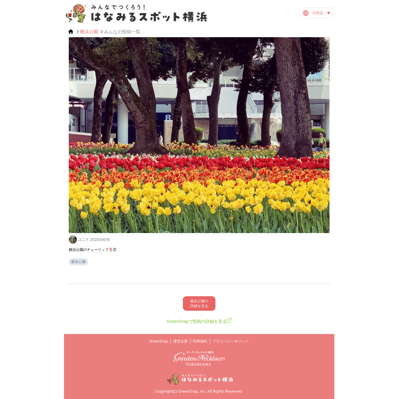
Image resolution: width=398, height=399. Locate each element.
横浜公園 (89, 31)
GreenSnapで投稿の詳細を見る (197, 321)
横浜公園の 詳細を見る (199, 303)
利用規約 (200, 341)
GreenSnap (158, 341)
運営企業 (180, 341)
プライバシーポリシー (230, 341)
